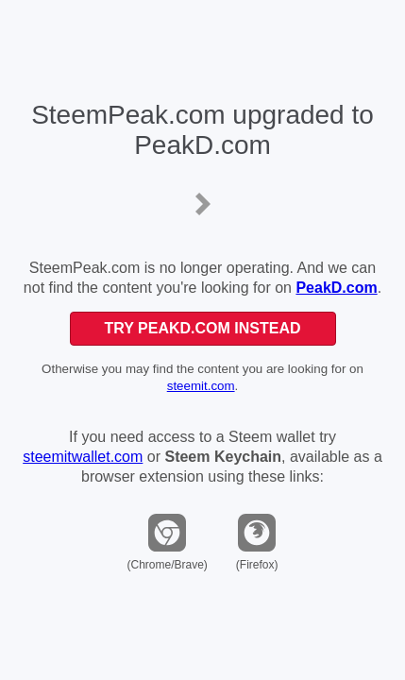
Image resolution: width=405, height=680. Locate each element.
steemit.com (201, 386)
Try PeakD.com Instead (202, 328)
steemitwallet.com (83, 457)
